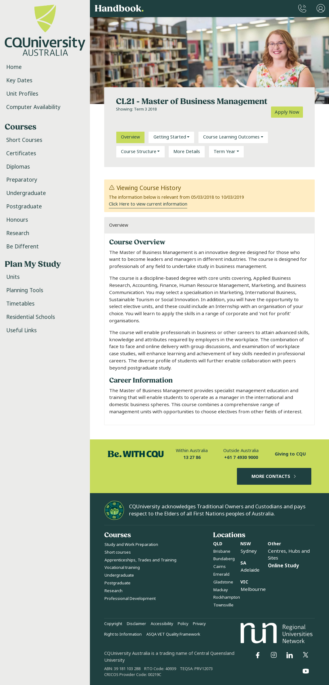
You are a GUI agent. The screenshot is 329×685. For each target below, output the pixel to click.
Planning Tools (24, 290)
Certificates (21, 153)
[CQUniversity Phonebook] (302, 8)
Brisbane (221, 551)
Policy (183, 624)
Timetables (20, 304)
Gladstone (223, 582)
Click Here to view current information (148, 204)
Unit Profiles (22, 94)
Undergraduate (26, 193)
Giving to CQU (290, 454)
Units (13, 277)
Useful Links (21, 330)
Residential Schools (30, 317)
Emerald (221, 574)
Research (17, 233)
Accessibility (162, 624)
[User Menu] (321, 8)
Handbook (119, 9)
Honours (17, 220)
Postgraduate (24, 206)
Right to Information (123, 634)
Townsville (223, 605)
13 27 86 (192, 457)
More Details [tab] (186, 151)
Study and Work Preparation (131, 544)
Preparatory (21, 180)
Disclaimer (136, 624)
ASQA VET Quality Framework (173, 634)
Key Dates (19, 80)
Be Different (22, 247)
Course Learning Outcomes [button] (231, 137)
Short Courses (24, 140)
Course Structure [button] (138, 151)
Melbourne (253, 589)
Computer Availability (33, 107)
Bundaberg (224, 559)
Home (14, 67)
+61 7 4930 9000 (241, 457)
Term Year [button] (224, 151)
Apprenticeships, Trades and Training (140, 560)
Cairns (219, 566)
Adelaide (250, 570)
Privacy (199, 624)
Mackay (220, 590)
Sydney (249, 551)
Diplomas (18, 167)
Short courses (117, 552)
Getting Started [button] (169, 137)
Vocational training (122, 567)
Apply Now (287, 112)
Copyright (113, 624)
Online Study (283, 565)
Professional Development (130, 598)
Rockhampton (226, 597)
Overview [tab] (130, 137)
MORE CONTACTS (274, 476)
